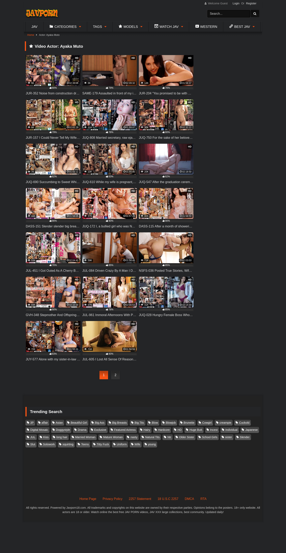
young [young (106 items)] (152, 444)
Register (251, 3)
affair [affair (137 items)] (45, 422)
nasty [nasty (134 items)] (133, 437)
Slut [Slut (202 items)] (32, 444)
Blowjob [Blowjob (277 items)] (171, 422)
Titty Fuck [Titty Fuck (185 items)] (103, 444)
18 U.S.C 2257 (167, 499)
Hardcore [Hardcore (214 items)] (164, 429)
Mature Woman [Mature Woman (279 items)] (113, 437)
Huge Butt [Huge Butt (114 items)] (195, 429)
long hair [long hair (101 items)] (61, 437)
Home (30, 34)
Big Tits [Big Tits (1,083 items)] (139, 422)
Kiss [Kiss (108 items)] (45, 437)
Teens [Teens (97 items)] (85, 444)
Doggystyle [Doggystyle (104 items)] (63, 429)
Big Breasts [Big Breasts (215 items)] (119, 422)
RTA (203, 499)
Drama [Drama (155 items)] (82, 429)
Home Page (87, 499)
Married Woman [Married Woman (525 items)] (85, 437)
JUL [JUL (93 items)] (33, 437)
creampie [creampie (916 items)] (225, 422)
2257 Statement (140, 499)
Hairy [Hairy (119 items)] (147, 429)
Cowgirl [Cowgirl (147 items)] (207, 422)
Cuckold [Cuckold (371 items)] (244, 422)
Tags (97, 27)
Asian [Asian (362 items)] (59, 422)
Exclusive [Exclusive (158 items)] (100, 429)
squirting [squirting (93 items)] (68, 444)
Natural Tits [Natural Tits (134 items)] (152, 437)
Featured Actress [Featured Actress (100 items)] (125, 429)
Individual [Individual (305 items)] (231, 429)
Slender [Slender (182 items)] (245, 437)
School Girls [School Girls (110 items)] (209, 437)
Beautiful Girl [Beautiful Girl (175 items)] (79, 422)
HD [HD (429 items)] (180, 429)
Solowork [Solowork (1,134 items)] (49, 444)
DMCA (189, 499)
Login (236, 3)
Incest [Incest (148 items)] (213, 429)
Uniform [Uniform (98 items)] (122, 444)
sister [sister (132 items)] (228, 437)
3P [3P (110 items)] (32, 422)
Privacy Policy (113, 499)
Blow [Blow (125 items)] (155, 422)
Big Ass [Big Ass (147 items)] (99, 422)
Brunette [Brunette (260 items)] (189, 422)
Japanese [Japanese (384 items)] (251, 429)
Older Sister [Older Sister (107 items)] (186, 437)
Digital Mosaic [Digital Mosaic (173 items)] (39, 429)
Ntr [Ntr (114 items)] (169, 437)
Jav (34, 27)
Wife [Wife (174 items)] (137, 444)
